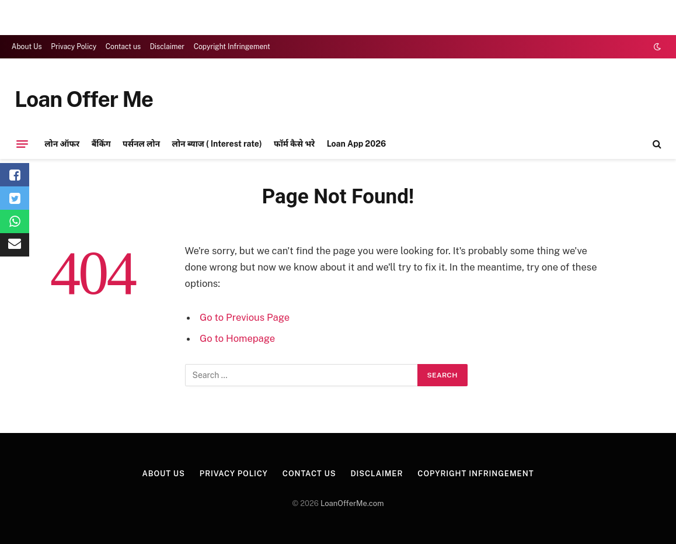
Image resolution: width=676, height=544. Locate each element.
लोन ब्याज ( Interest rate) (217, 143)
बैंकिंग (101, 143)
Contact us (123, 47)
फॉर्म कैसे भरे (294, 143)
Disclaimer (167, 47)
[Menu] (22, 144)
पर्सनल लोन (141, 143)
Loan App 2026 (356, 143)
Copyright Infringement (232, 47)
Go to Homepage (237, 338)
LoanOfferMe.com (352, 503)
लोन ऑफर (61, 143)
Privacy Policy (73, 47)
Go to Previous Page (245, 317)
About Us (27, 47)
